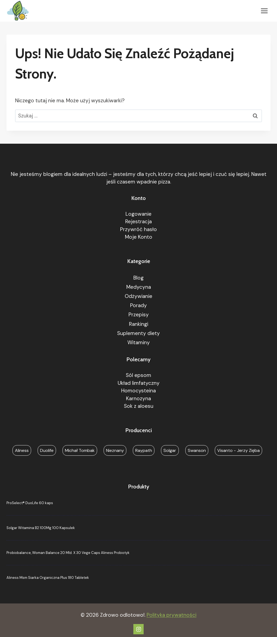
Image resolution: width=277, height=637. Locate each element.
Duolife (47, 450)
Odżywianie (138, 296)
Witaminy (138, 342)
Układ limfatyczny (139, 383)
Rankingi (138, 324)
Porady (138, 305)
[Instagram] (138, 629)
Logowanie (138, 214)
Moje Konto (138, 237)
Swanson (197, 450)
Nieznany (115, 450)
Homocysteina (138, 390)
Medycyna (138, 287)
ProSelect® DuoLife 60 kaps (29, 503)
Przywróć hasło (138, 229)
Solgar (169, 450)
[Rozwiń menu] (264, 10)
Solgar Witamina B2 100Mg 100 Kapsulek (40, 528)
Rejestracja (138, 221)
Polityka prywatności (171, 615)
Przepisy (138, 314)
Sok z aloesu (138, 406)
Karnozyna (138, 398)
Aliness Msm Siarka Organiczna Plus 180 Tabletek (47, 577)
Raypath (143, 450)
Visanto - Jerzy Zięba (238, 450)
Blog (138, 277)
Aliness (22, 450)
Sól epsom (138, 375)
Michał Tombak (80, 450)
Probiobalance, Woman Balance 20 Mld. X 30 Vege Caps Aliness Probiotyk (68, 552)
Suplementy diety (138, 333)
